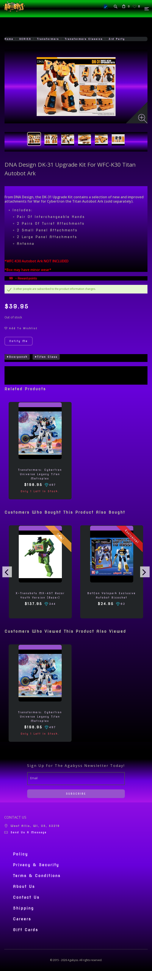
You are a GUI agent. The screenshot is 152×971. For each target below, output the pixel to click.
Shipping (23, 908)
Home (9, 38)
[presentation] (7, 571)
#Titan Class (46, 356)
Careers (22, 919)
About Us (24, 886)
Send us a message (29, 832)
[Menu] (147, 9)
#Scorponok (17, 356)
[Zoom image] (142, 118)
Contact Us (26, 897)
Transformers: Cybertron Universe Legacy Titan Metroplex (40, 474)
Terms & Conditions (37, 876)
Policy (20, 854)
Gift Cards (25, 930)
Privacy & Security (36, 865)
